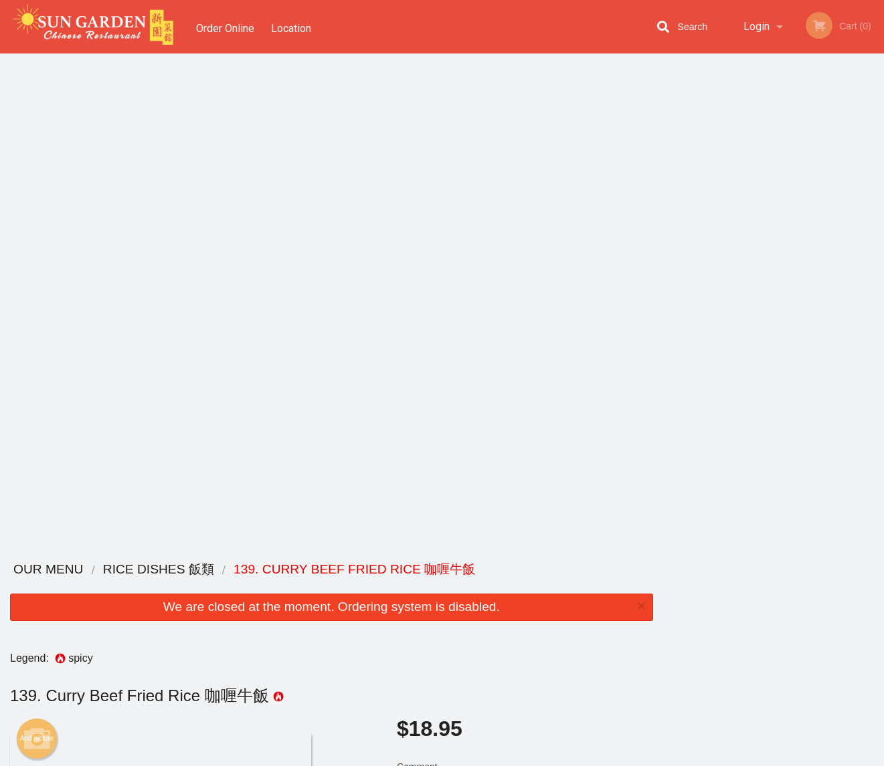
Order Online (225, 26)
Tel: (660, 620)
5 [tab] (803, 290)
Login (756, 26)
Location (294, 26)
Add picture (37, 243)
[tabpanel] (773, 196)
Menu (407, 587)
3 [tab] (763, 290)
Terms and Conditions (549, 604)
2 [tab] (743, 290)
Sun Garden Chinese (179, 570)
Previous (673, 196)
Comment (525, 288)
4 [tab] (783, 290)
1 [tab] (723, 290)
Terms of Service (464, 756)
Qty (436, 342)
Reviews (524, 587)
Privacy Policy (534, 620)
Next (874, 196)
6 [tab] (823, 290)
